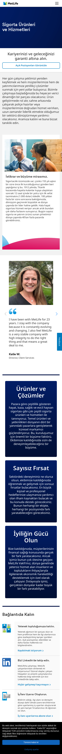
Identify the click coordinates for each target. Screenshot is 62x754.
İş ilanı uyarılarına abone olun (35, 715)
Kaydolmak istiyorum (30, 650)
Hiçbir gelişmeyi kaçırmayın (33, 684)
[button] (31, 749)
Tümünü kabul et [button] (30, 742)
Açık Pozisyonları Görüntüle (31, 65)
